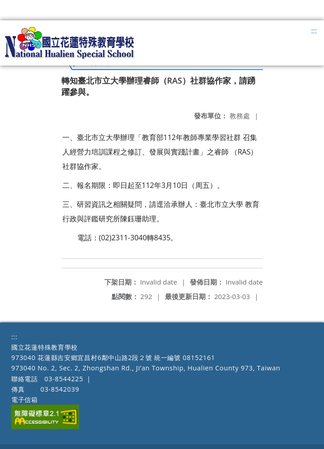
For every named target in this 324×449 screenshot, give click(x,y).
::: (314, 31)
